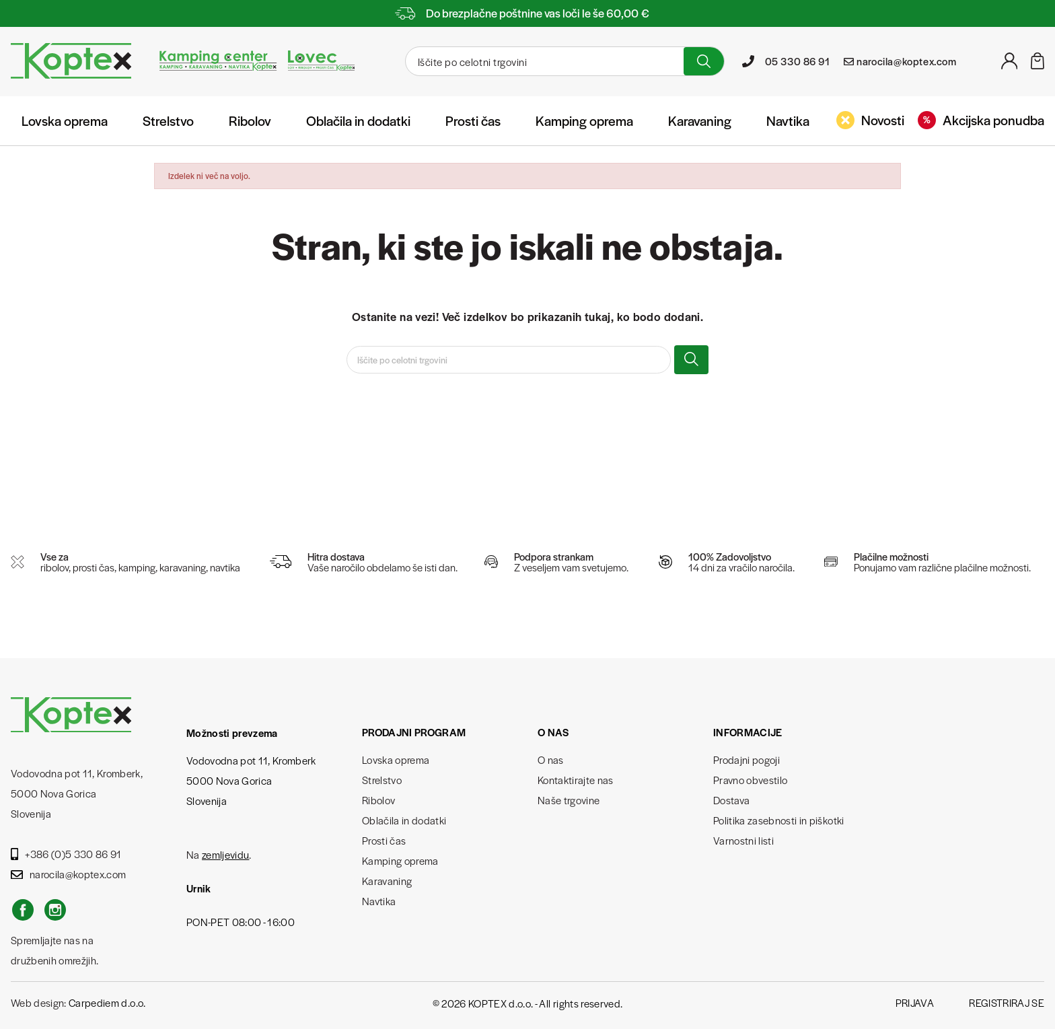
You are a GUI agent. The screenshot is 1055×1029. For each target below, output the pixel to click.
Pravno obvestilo (750, 780)
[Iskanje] (543, 61)
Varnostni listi (743, 840)
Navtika (787, 120)
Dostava (731, 800)
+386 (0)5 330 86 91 (66, 854)
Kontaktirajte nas (576, 780)
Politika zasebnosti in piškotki (778, 820)
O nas (551, 759)
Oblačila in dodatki (358, 120)
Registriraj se (1006, 1002)
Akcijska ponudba (981, 119)
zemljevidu (225, 854)
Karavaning (699, 120)
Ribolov (250, 120)
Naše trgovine (568, 800)
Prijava (915, 1002)
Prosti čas (473, 120)
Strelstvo (168, 120)
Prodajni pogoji (746, 759)
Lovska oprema (65, 120)
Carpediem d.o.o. (107, 1002)
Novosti (870, 119)
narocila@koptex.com (68, 874)
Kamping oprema (584, 120)
